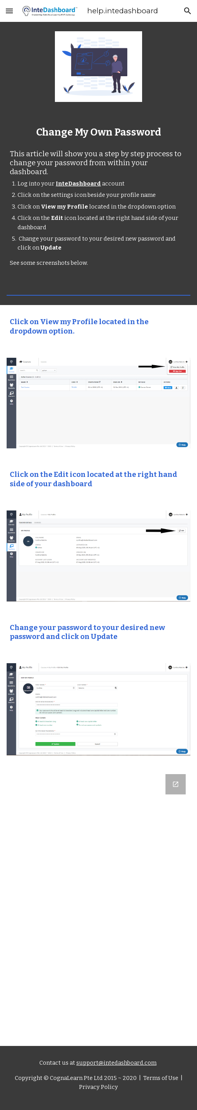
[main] (98, 132)
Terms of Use (160, 1077)
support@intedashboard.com (116, 1062)
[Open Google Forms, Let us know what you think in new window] (175, 784)
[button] (9, 10)
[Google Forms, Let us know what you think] (98, 895)
